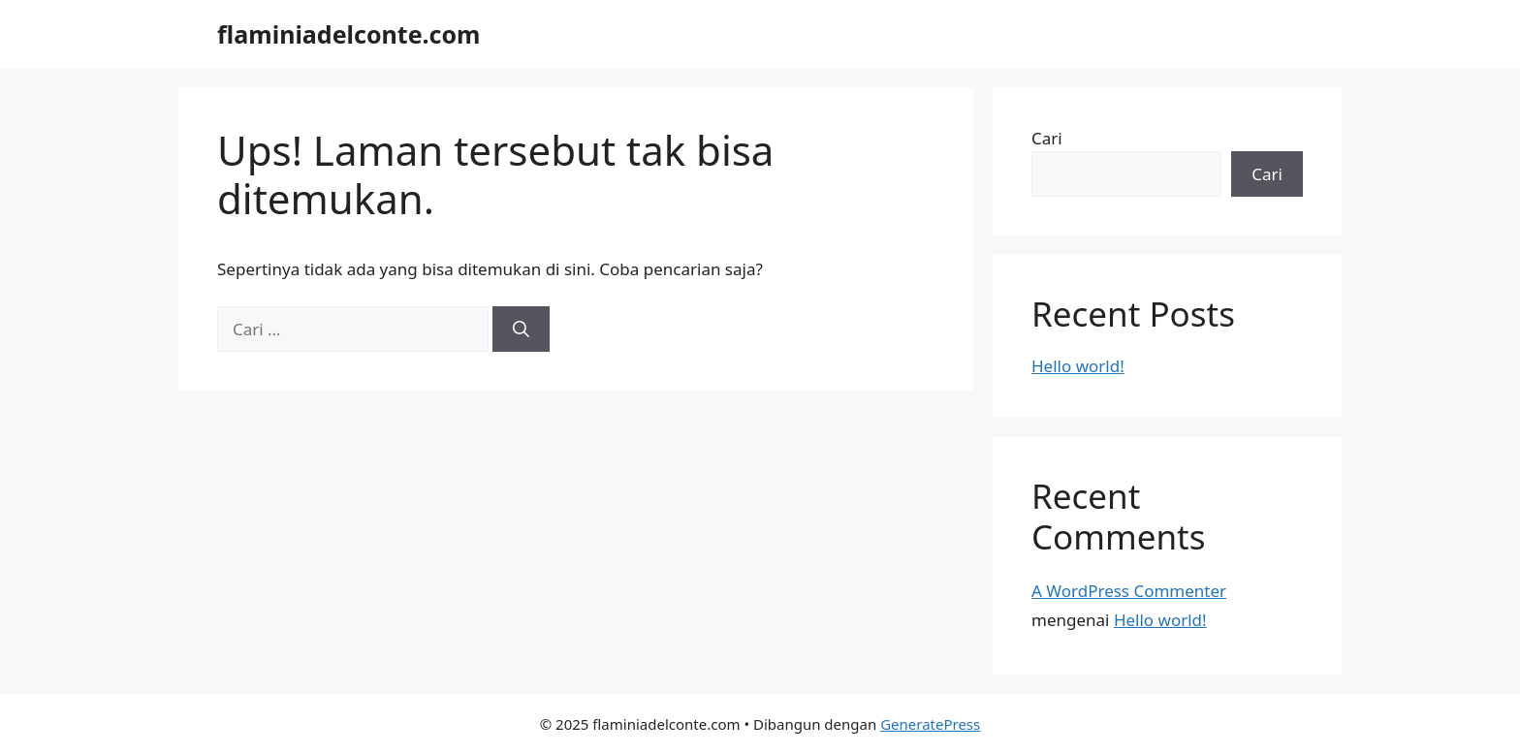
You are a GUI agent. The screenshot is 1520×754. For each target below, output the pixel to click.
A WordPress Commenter (1128, 591)
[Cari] (521, 329)
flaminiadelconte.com (348, 33)
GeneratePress (930, 724)
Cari (1046, 138)
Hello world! (1077, 366)
